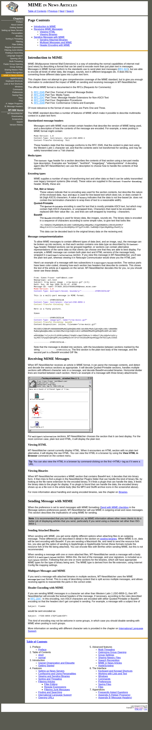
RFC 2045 (39, 92)
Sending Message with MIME (49, 37)
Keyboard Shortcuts (14, 81)
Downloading (17, 116)
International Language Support (55, 712)
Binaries (19, 36)
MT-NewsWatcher (15, 113)
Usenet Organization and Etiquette (56, 680)
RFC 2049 (39, 103)
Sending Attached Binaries (54, 40)
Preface (19, 22)
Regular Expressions (14, 47)
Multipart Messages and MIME (56, 42)
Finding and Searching (50, 709)
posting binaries (108, 555)
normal (42, 674)
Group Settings (16, 67)
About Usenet (17, 25)
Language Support (15, 56)
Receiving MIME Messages (48, 29)
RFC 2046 (39, 95)
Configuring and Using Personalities (57, 690)
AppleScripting (16, 78)
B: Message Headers (14, 106)
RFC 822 (123, 69)
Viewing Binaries (48, 34)
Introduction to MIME (45, 26)
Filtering (19, 41)
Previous (53, 11)
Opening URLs (16, 58)
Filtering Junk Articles (13, 50)
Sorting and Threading (50, 696)
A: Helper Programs (14, 103)
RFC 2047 (39, 97)
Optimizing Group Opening (112, 669)
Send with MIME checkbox (115, 523)
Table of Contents (37, 11)
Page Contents (39, 20)
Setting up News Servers (12, 30)
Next (62, 11)
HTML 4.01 (138, 726)
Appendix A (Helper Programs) (114, 712)
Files (21, 98)
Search (70, 11)
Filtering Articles (46, 698)
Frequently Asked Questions (113, 709)
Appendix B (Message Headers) (115, 714)
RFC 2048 (39, 100)
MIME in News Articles (13, 75)
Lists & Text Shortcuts (13, 84)
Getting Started (16, 27)
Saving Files (17, 95)
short (41, 672)
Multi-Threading (16, 61)
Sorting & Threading (14, 39)
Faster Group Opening (13, 64)
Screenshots (17, 119)
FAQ (21, 101)
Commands (18, 89)
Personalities (17, 33)
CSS (145, 726)
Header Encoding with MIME (55, 45)
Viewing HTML (47, 32)
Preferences (17, 92)
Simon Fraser (138, 724)
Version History (16, 125)
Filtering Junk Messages (57, 706)
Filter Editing (17, 44)
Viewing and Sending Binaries (54, 693)
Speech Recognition (14, 72)
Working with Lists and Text (112, 690)
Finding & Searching (14, 53)
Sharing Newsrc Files (13, 70)
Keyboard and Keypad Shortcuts (115, 688)
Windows (19, 87)
